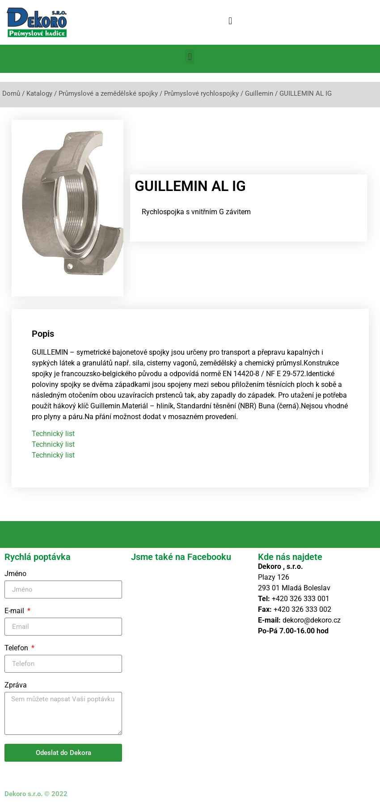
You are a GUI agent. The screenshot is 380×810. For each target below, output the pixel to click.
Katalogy (39, 93)
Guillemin (259, 93)
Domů (11, 93)
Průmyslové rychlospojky (201, 93)
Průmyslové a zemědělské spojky (108, 93)
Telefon (17, 648)
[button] (230, 20)
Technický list (53, 433)
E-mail (15, 611)
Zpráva (15, 685)
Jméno (15, 574)
